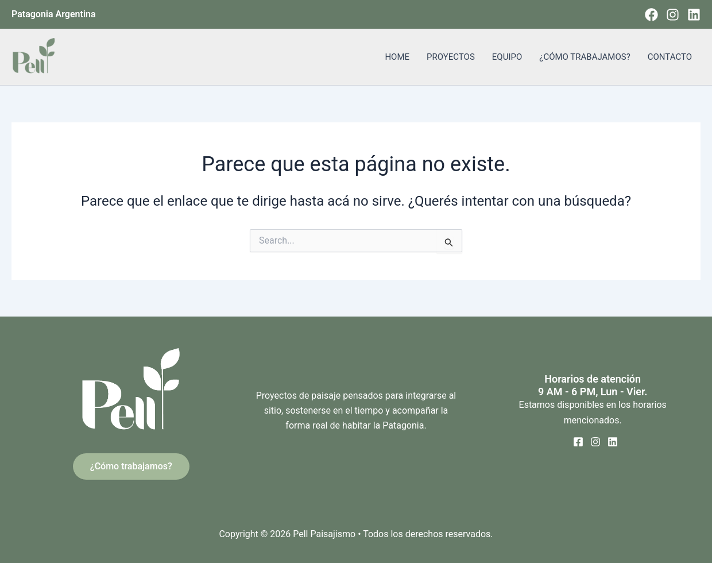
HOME (397, 57)
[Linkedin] (694, 14)
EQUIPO (507, 57)
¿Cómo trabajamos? (131, 466)
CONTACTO (670, 57)
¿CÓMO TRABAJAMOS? (584, 57)
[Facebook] (651, 14)
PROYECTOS (451, 57)
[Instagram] (672, 14)
